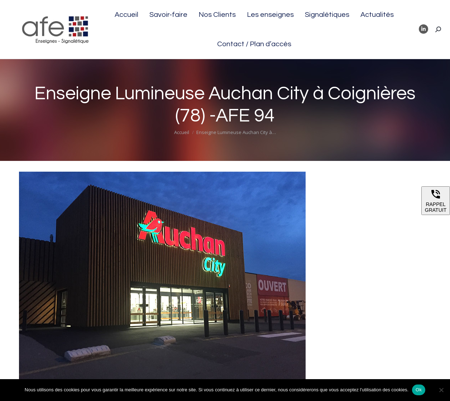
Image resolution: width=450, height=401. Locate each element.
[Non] (441, 389)
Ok (419, 389)
